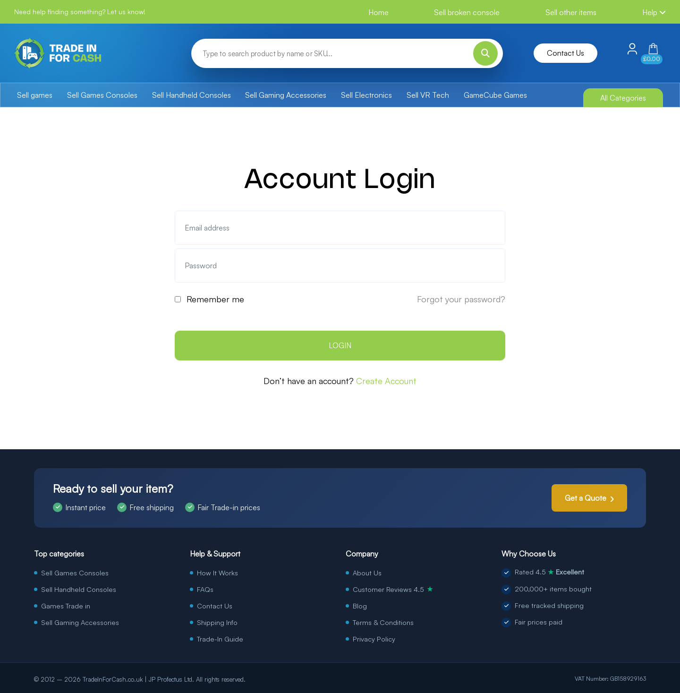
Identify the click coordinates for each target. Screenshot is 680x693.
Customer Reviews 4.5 (393, 589)
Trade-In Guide (220, 638)
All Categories (623, 98)
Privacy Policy (374, 638)
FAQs (205, 589)
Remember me (215, 299)
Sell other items (570, 12)
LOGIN (340, 345)
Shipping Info (217, 622)
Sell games (34, 95)
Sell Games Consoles (102, 95)
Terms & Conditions (383, 622)
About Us (367, 572)
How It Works (217, 572)
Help (654, 12)
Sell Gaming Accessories (285, 95)
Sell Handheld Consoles (191, 95)
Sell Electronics (366, 95)
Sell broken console (467, 12)
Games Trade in (65, 605)
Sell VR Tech (428, 95)
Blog (360, 605)
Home (378, 12)
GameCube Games (495, 95)
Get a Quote (585, 498)
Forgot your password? (461, 299)
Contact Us (565, 53)
